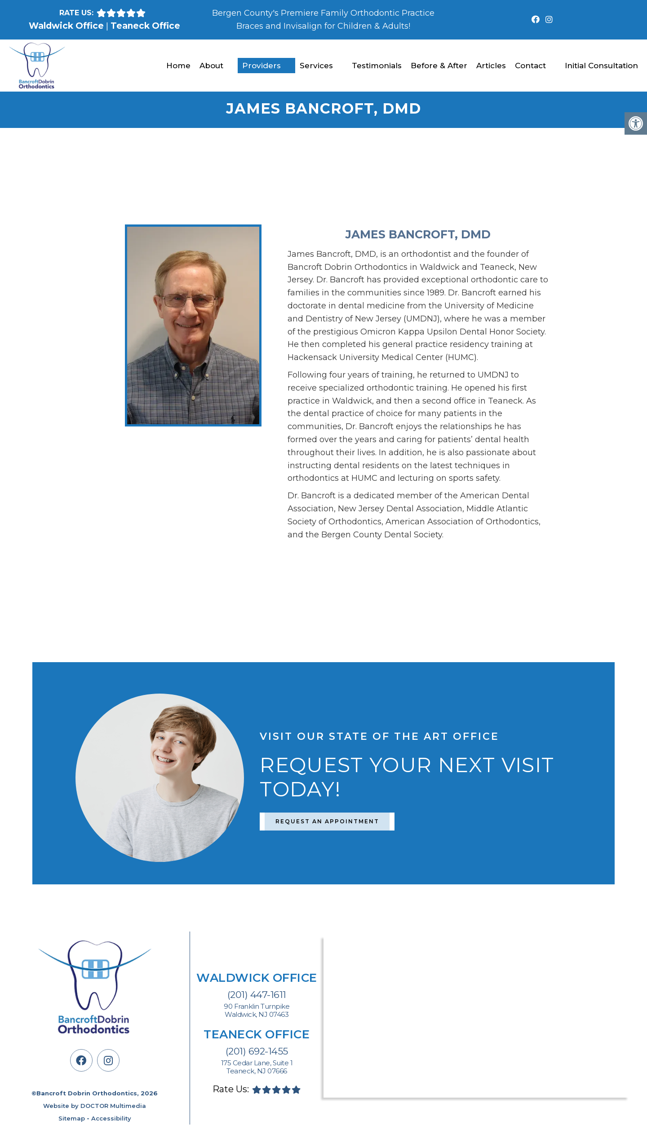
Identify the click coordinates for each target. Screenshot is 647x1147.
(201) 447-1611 (256, 994)
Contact (530, 65)
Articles (491, 65)
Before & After (439, 65)
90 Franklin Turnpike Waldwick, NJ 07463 (256, 1010)
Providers (261, 65)
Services (316, 65)
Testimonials (377, 65)
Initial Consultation (601, 65)
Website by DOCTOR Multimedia (94, 1105)
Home (178, 65)
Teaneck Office (145, 26)
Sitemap (71, 1118)
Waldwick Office (67, 26)
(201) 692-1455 (257, 1051)
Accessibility (111, 1118)
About (211, 65)
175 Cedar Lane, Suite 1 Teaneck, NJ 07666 (257, 1067)
